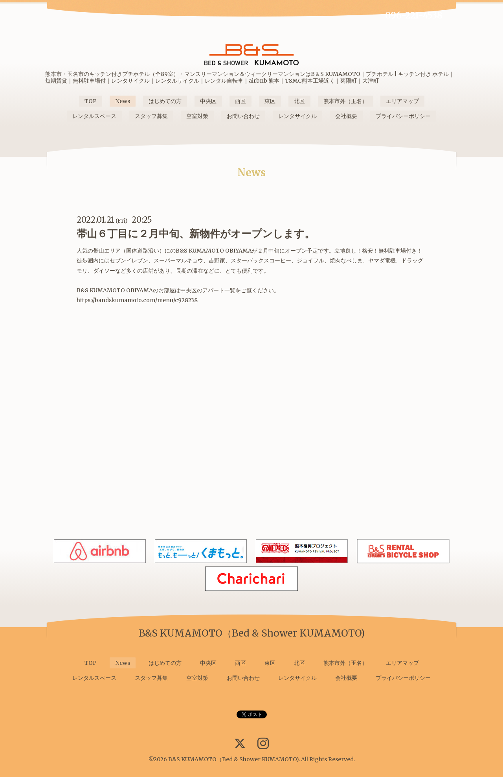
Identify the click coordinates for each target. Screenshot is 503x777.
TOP (90, 101)
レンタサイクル (297, 116)
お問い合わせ (243, 116)
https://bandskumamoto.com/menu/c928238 (137, 300)
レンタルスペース (94, 116)
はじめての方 (165, 101)
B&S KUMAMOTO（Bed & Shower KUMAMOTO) (233, 759)
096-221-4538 (413, 15)
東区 (269, 101)
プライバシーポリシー (403, 116)
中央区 (208, 101)
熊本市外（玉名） (345, 101)
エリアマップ (402, 101)
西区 (240, 101)
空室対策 (197, 116)
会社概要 (346, 116)
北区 (299, 101)
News (122, 101)
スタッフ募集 (151, 116)
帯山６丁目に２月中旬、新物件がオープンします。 (196, 233)
